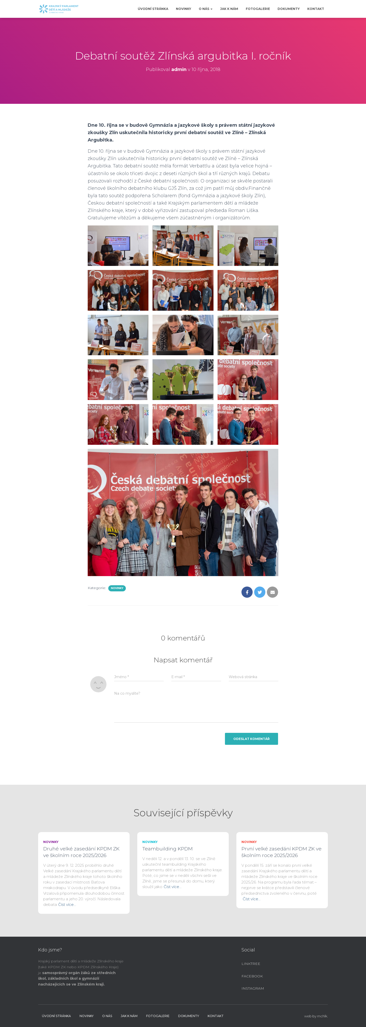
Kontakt (315, 9)
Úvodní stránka (153, 9)
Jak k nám (229, 9)
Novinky (183, 9)
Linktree (250, 963)
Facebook (252, 976)
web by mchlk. (316, 1016)
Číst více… (67, 904)
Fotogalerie (258, 9)
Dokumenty (289, 9)
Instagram (252, 988)
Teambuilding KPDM (167, 849)
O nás (205, 9)
